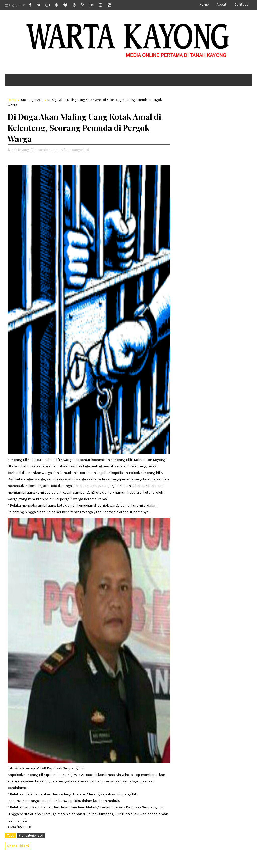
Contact (241, 4)
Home (204, 4)
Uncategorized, (79, 150)
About (221, 4)
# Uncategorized (31, 835)
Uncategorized (32, 100)
